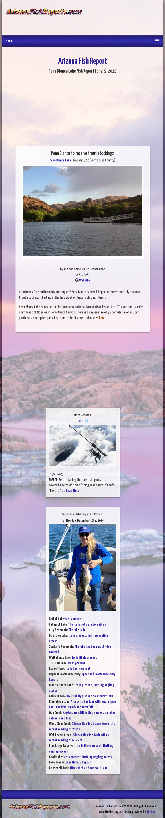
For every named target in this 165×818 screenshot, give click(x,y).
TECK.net (152, 811)
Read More (72, 491)
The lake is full (77, 630)
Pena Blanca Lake (60, 160)
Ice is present (74, 619)
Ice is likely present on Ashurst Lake (90, 696)
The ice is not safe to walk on (87, 624)
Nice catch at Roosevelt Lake (88, 768)
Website (84, 280)
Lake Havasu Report (78, 762)
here (102, 318)
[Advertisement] (120, 18)
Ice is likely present (84, 658)
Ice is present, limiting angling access (87, 757)
